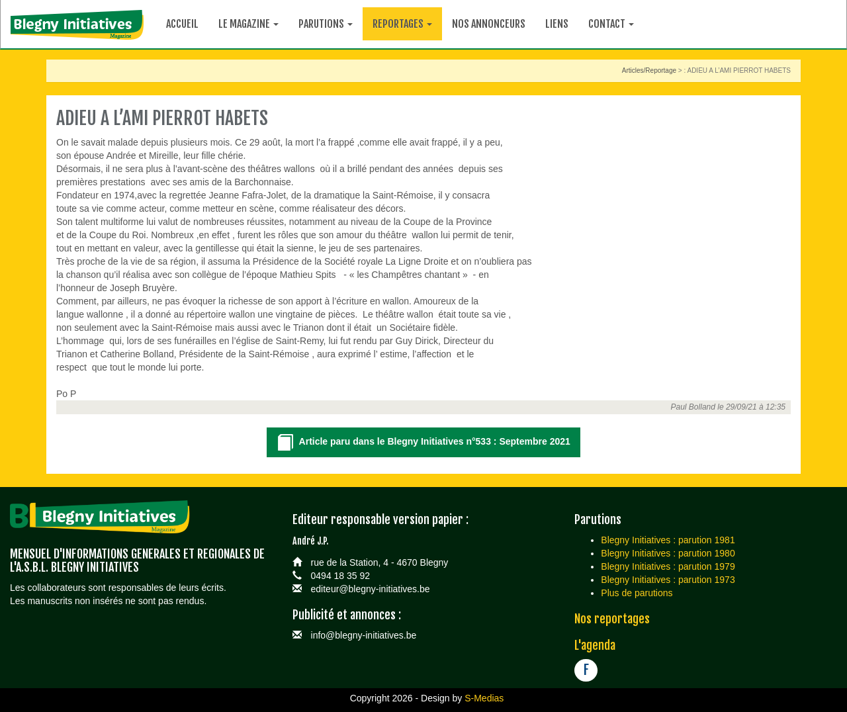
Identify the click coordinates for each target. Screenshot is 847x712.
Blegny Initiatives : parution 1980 (668, 553)
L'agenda (594, 645)
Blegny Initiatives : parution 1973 (668, 579)
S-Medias (484, 698)
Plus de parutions (636, 593)
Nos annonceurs (488, 23)
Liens (556, 23)
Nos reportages (612, 618)
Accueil (182, 23)
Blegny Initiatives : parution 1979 (668, 566)
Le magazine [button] (248, 23)
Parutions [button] (325, 23)
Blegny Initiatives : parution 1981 (668, 540)
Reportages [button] (402, 23)
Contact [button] (611, 23)
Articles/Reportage (649, 70)
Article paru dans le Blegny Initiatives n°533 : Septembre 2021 (423, 443)
